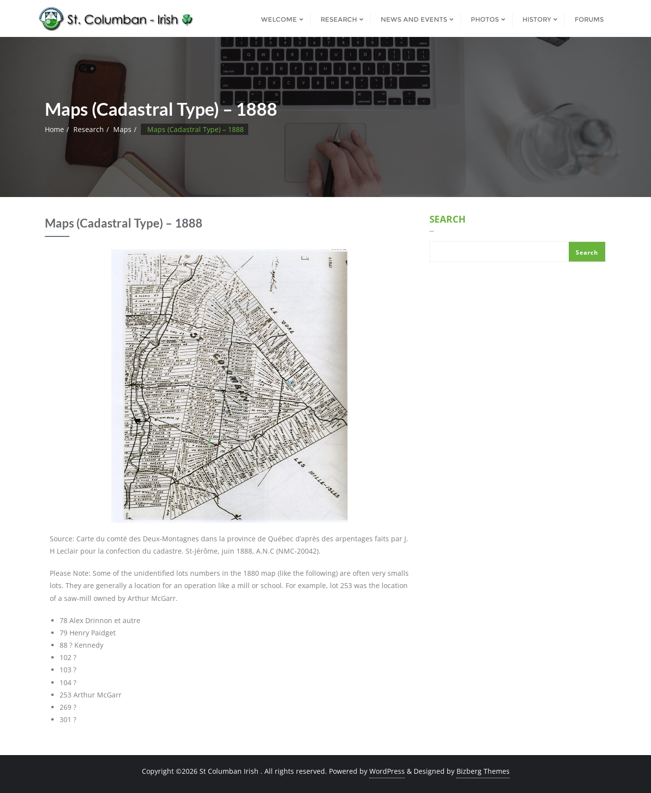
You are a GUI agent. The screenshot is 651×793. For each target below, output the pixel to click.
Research (88, 129)
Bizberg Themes (483, 771)
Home (54, 129)
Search (447, 220)
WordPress (387, 771)
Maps (122, 129)
